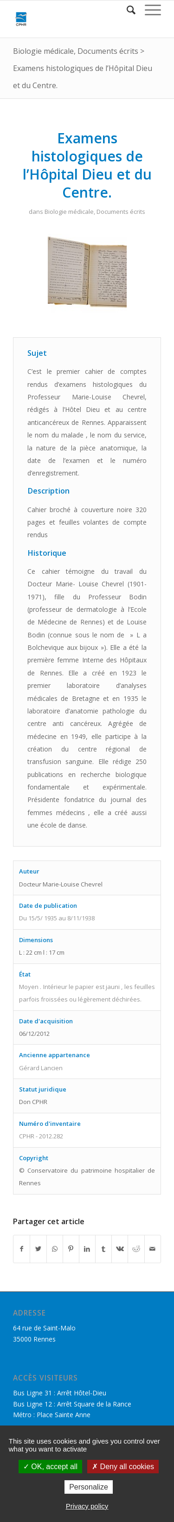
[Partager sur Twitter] (38, 1248)
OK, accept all (50, 1467)
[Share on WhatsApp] (55, 1248)
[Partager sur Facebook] (21, 1248)
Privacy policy (87, 1506)
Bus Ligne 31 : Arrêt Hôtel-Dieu (59, 1392)
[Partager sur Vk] (120, 1248)
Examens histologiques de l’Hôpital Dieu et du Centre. (87, 165)
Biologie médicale (43, 51)
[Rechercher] (126, 9)
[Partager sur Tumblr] (103, 1248)
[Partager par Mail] (153, 1248)
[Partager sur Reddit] (136, 1248)
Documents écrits (107, 51)
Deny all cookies (123, 1467)
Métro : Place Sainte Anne (51, 1414)
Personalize (88, 1487)
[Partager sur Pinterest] (71, 1248)
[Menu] (148, 9)
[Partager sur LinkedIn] (87, 1248)
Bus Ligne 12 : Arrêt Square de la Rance (72, 1404)
